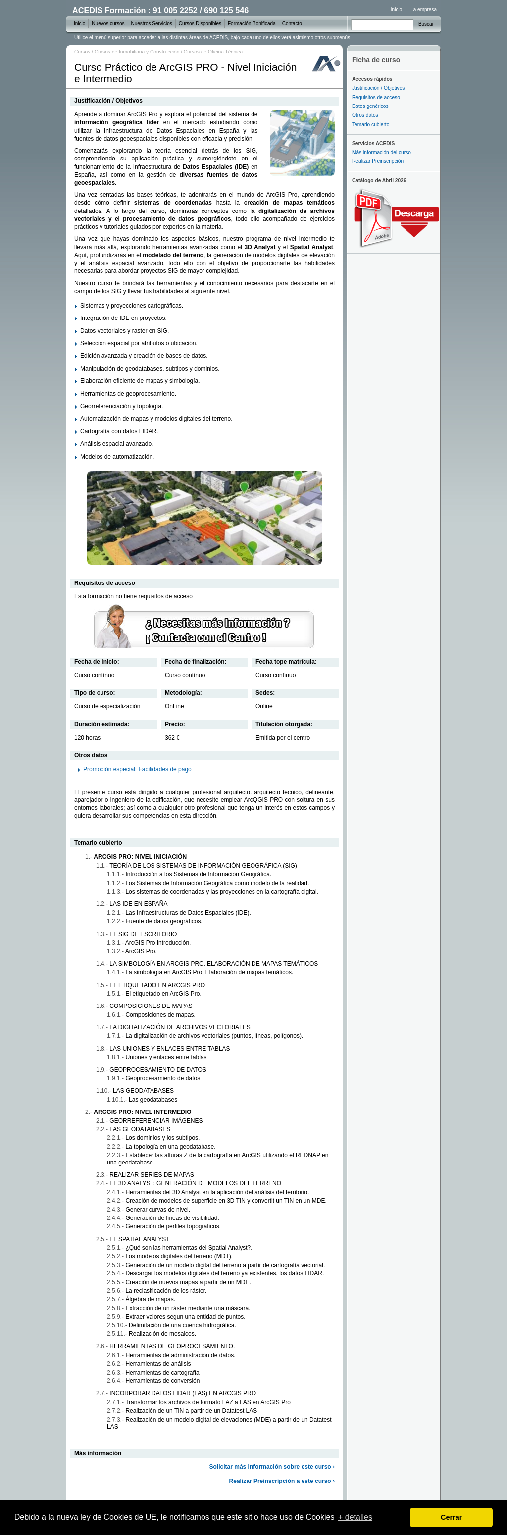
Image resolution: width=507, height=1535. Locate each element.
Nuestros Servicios (151, 23)
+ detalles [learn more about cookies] (355, 1517)
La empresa (423, 9)
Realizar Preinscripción (378, 161)
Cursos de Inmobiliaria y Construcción (137, 51)
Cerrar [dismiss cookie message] (451, 1517)
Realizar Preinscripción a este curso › (282, 1481)
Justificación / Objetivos (378, 88)
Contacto (292, 23)
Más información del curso (381, 152)
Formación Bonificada (252, 23)
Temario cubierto (370, 124)
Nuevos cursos (108, 23)
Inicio (396, 9)
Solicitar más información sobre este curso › (272, 1466)
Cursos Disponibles (200, 23)
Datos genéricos (370, 106)
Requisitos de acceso (376, 97)
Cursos (82, 51)
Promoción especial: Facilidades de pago (137, 769)
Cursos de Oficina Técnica (213, 51)
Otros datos (365, 115)
